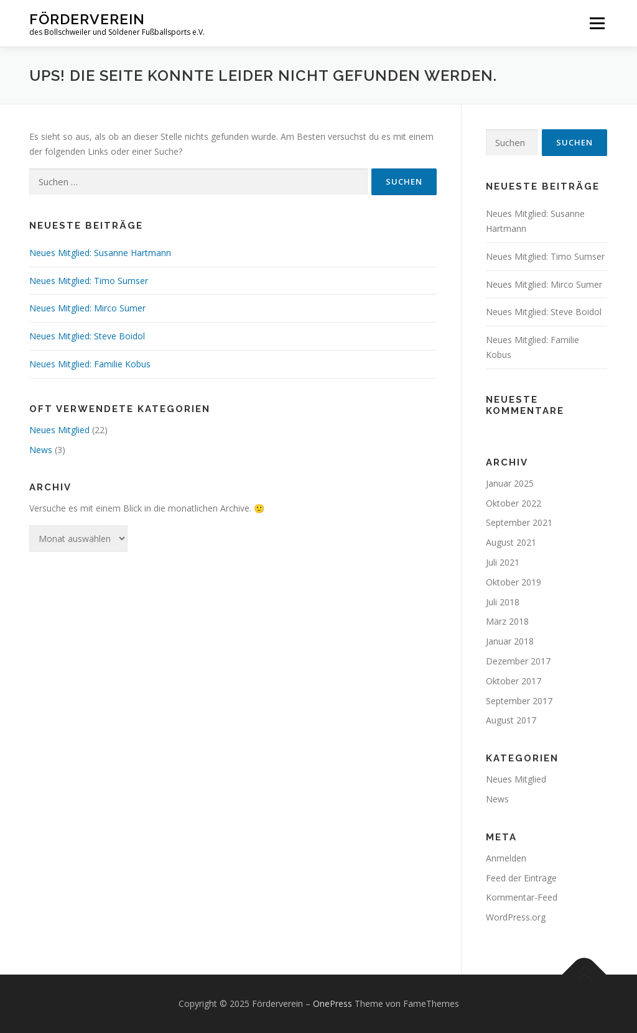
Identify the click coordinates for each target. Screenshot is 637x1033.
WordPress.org (516, 917)
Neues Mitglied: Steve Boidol (87, 336)
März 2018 (507, 621)
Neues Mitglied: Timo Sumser (88, 281)
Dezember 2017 (518, 661)
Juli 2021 (502, 562)
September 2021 (519, 522)
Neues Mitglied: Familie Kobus (90, 364)
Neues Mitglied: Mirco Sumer (87, 308)
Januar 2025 (510, 483)
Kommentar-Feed (521, 897)
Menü (597, 23)
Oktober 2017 (513, 681)
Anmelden (506, 858)
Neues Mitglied (59, 430)
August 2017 (511, 720)
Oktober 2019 (513, 582)
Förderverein (87, 19)
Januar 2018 (510, 641)
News (40, 450)
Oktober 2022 (513, 503)
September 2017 (519, 701)
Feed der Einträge (521, 878)
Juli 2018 (502, 602)
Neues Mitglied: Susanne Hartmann (100, 253)
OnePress (332, 1003)
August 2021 (511, 542)
